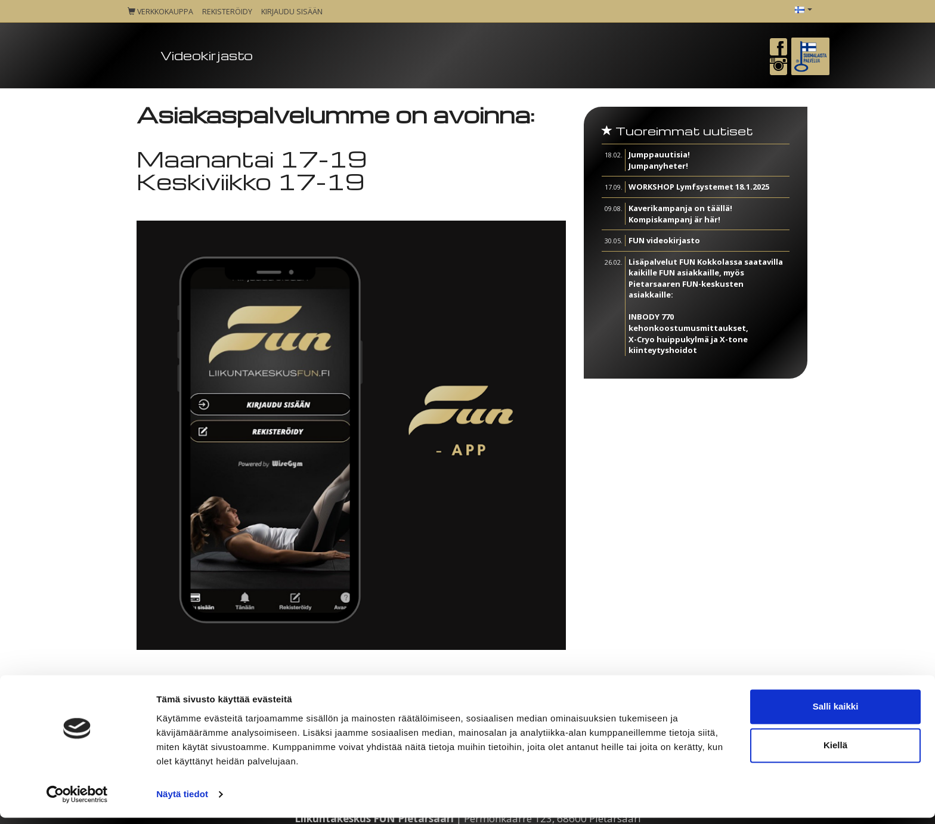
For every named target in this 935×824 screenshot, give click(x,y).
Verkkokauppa (160, 12)
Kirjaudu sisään (292, 12)
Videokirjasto (206, 55)
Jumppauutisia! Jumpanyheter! (659, 160)
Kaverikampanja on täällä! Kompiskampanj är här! (680, 214)
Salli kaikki (836, 713)
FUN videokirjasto (664, 240)
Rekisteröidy (227, 12)
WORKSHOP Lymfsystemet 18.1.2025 (699, 186)
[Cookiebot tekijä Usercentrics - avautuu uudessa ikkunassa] (77, 801)
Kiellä (835, 751)
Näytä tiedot (182, 800)
